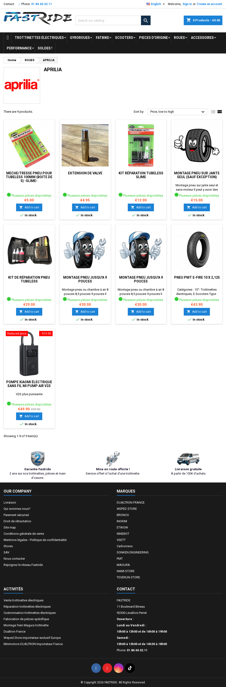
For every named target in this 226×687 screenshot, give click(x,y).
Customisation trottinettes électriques (30, 613)
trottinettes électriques (39, 38)
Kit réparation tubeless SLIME (141, 175)
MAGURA (123, 565)
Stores (8, 546)
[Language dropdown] (156, 4)
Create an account (209, 4)
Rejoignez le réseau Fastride (23, 565)
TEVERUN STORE (128, 577)
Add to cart (29, 207)
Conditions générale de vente (24, 533)
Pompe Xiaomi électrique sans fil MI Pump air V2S (29, 384)
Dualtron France (14, 631)
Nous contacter (14, 558)
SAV (6, 552)
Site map (10, 527)
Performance (19, 48)
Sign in (187, 4)
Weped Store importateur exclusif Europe (32, 638)
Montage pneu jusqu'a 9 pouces (85, 279)
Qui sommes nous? (17, 509)
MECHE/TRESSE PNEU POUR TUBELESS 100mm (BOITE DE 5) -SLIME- (29, 177)
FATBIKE (102, 38)
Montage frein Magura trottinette (26, 625)
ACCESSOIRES (202, 38)
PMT (120, 558)
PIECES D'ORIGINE (153, 38)
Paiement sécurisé (16, 515)
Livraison (10, 502)
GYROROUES (80, 38)
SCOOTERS (124, 38)
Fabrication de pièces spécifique (26, 619)
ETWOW (122, 527)
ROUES (179, 38)
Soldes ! (45, 48)
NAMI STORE (125, 571)
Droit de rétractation (17, 521)
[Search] (113, 20)
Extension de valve (85, 173)
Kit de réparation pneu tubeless (29, 279)
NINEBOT (123, 533)
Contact (9, 4)
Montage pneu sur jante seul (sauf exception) (197, 175)
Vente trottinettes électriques (23, 600)
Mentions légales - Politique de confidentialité (35, 540)
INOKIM (122, 521)
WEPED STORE (127, 509)
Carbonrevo (125, 546)
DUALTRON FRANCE (131, 502)
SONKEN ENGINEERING (133, 552)
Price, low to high (178, 112)
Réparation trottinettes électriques (27, 606)
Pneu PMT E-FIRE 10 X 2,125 (197, 277)
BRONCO (123, 515)
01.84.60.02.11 (41, 4)
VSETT (121, 540)
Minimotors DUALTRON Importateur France (33, 644)
